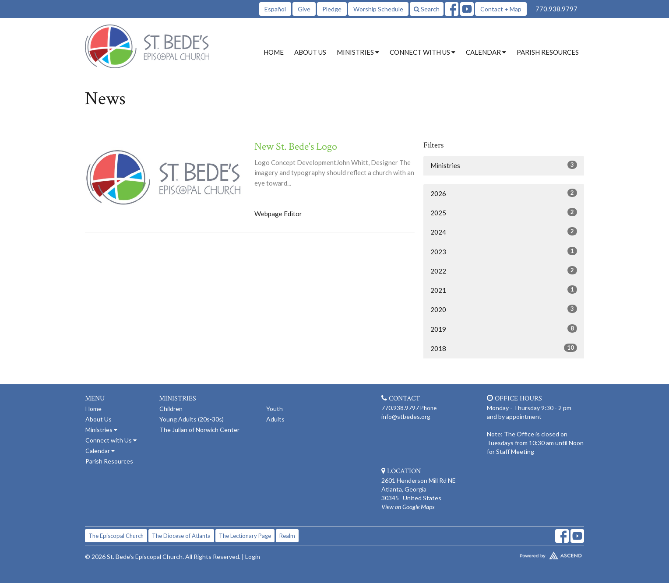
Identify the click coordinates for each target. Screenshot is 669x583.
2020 (503, 309)
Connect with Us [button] (422, 52)
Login (252, 556)
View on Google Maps (407, 506)
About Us (310, 52)
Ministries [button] (358, 52)
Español (275, 9)
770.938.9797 (556, 9)
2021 (503, 289)
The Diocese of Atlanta (181, 535)
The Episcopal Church (116, 535)
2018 (503, 348)
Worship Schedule (378, 9)
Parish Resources (548, 52)
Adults (275, 419)
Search (427, 9)
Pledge (332, 9)
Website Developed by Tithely (525, 554)
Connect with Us (111, 440)
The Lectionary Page (245, 535)
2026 (503, 193)
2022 (503, 270)
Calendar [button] (486, 52)
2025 (503, 212)
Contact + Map (500, 9)
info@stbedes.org (405, 416)
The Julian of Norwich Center (199, 429)
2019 (503, 328)
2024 (503, 231)
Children (171, 408)
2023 (503, 251)
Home (274, 52)
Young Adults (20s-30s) (191, 419)
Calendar (100, 450)
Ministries (503, 165)
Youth (274, 408)
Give (304, 9)
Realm (287, 535)
